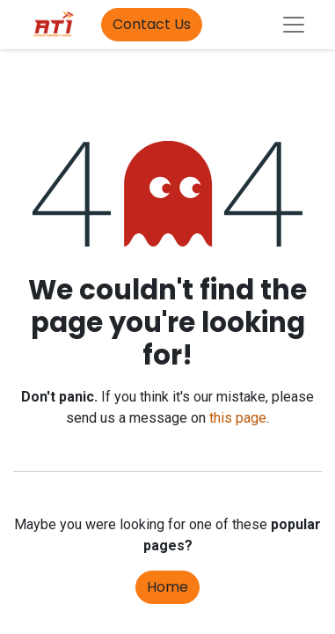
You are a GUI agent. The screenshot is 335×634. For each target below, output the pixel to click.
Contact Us (152, 24)
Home (167, 587)
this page (237, 417)
